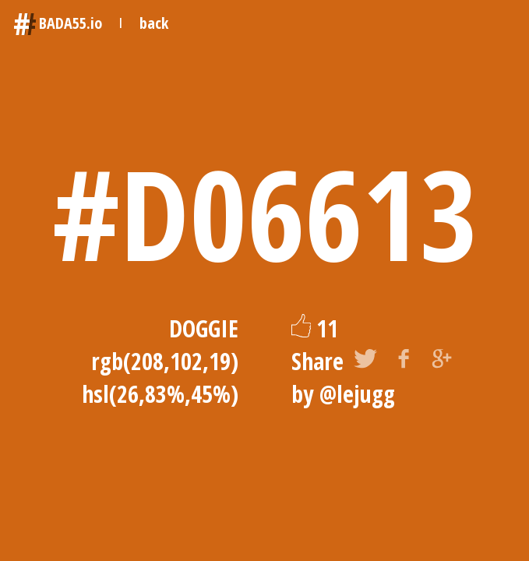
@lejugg (357, 394)
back (153, 23)
